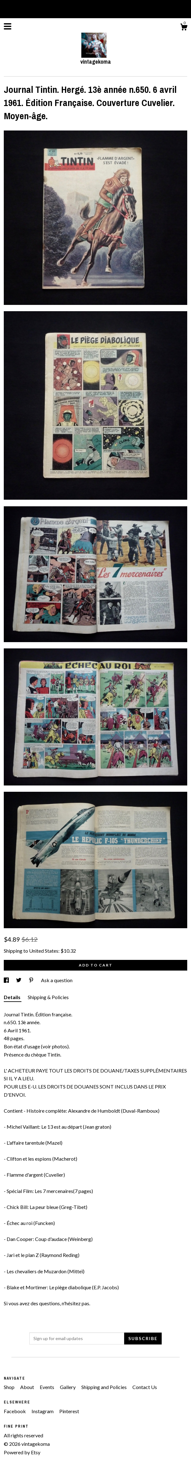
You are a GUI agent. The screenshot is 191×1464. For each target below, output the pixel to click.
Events (47, 1387)
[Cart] (183, 28)
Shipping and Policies (104, 1387)
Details (12, 997)
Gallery (68, 1387)
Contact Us (144, 1387)
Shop (9, 1387)
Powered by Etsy (22, 1452)
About (27, 1387)
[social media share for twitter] (19, 980)
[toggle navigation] (7, 26)
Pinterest (69, 1411)
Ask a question (56, 980)
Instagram (43, 1411)
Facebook (15, 1411)
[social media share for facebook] (7, 980)
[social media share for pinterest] (32, 980)
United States (43, 951)
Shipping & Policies (48, 997)
